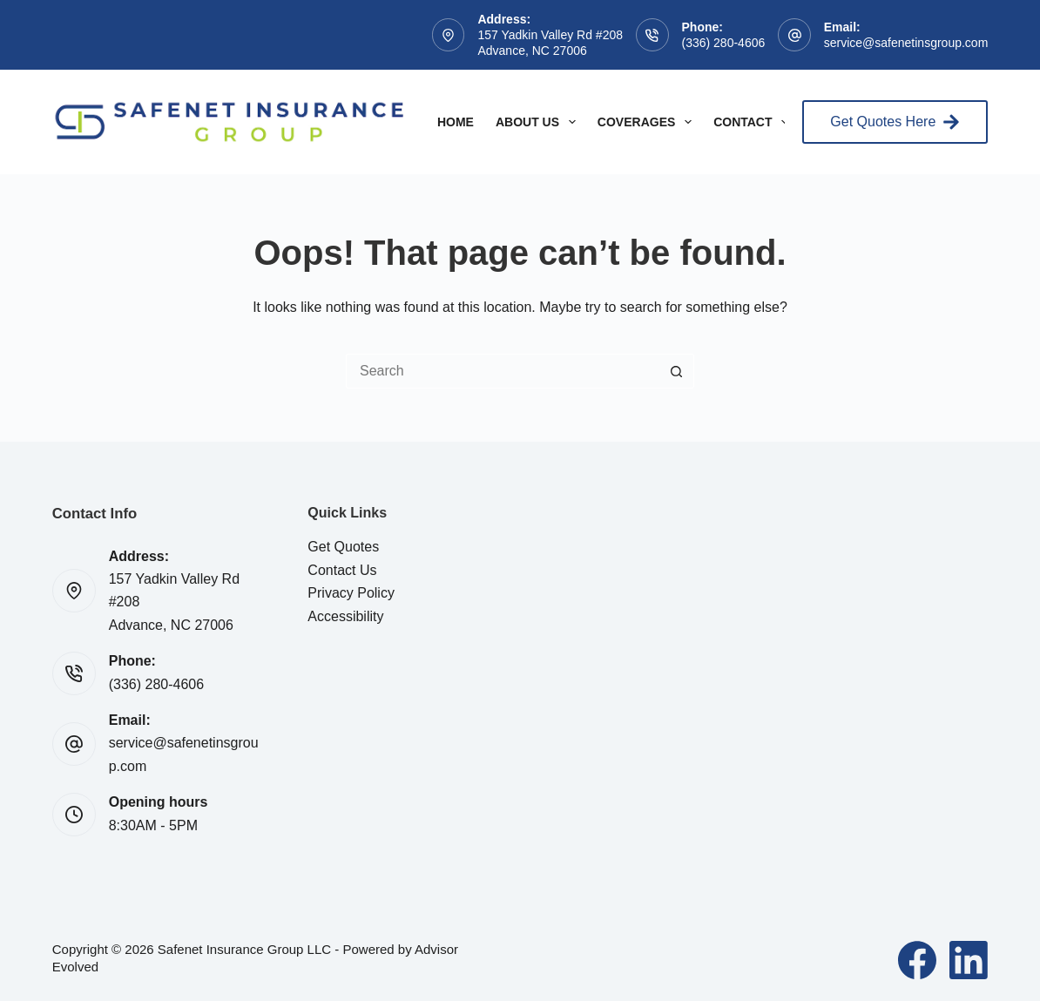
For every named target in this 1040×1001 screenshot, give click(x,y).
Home (455, 122)
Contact (754, 122)
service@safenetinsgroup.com (906, 43)
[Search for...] (502, 371)
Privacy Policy (351, 592)
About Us (539, 122)
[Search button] (676, 371)
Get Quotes (343, 546)
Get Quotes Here (895, 122)
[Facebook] (917, 960)
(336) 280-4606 (724, 43)
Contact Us (341, 570)
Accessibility (345, 616)
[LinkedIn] (968, 960)
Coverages (648, 122)
